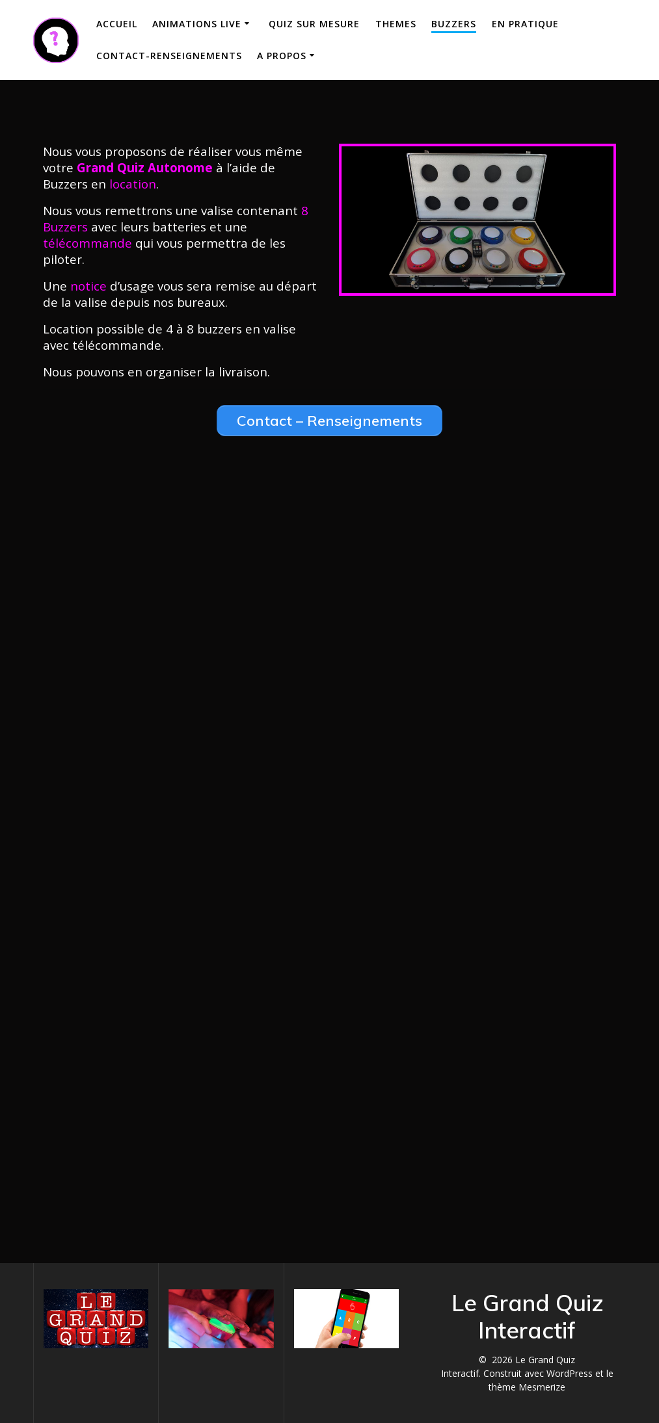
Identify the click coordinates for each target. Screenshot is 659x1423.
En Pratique (525, 24)
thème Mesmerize (527, 1387)
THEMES (395, 24)
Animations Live (196, 24)
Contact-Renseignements (169, 55)
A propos (281, 55)
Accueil (116, 24)
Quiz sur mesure (314, 24)
